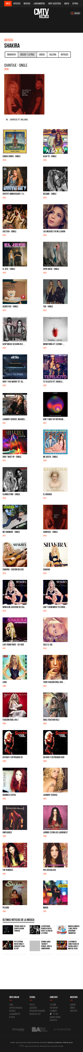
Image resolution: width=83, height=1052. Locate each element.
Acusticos (33, 1008)
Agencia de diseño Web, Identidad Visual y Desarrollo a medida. (41, 1046)
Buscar (75, 13)
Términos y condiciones (54, 1042)
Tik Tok (54, 1014)
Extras (75, 3)
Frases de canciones (37, 1011)
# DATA (32, 1004)
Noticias (27, 3)
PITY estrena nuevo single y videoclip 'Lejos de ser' (19, 945)
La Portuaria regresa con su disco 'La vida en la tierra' (46, 929)
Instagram (54, 1008)
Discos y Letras (27, 54)
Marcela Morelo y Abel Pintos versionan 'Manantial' (73, 929)
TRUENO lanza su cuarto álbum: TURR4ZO (19, 928)
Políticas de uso (68, 1042)
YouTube (53, 1004)
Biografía (11, 54)
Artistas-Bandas (15, 1008)
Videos (42, 54)
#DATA (66, 3)
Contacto (53, 1020)
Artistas (16, 3)
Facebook (53, 1011)
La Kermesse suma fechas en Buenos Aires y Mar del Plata (73, 945)
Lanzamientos (39, 3)
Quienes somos (55, 1017)
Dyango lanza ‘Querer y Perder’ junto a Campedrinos (46, 945)
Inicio (8, 3)
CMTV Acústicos (54, 3)
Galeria (52, 54)
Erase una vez (35, 1014)
